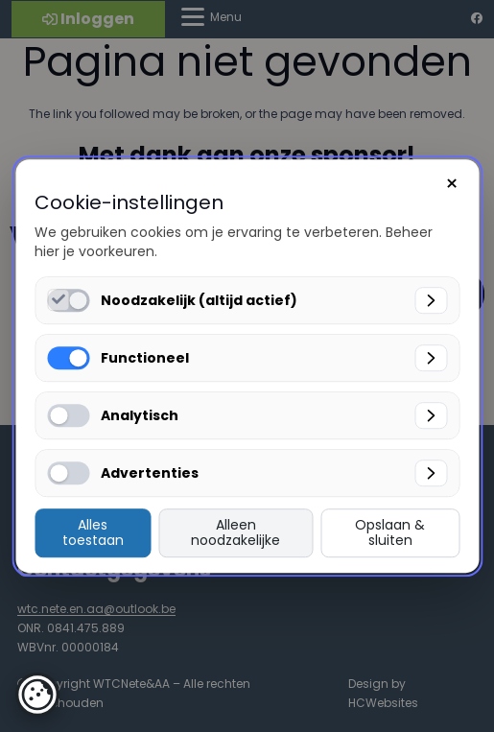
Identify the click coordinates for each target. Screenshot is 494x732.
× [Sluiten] (452, 184)
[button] (37, 695)
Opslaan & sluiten (390, 533)
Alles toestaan (93, 533)
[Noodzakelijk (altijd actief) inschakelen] (58, 300)
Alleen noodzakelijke (235, 533)
